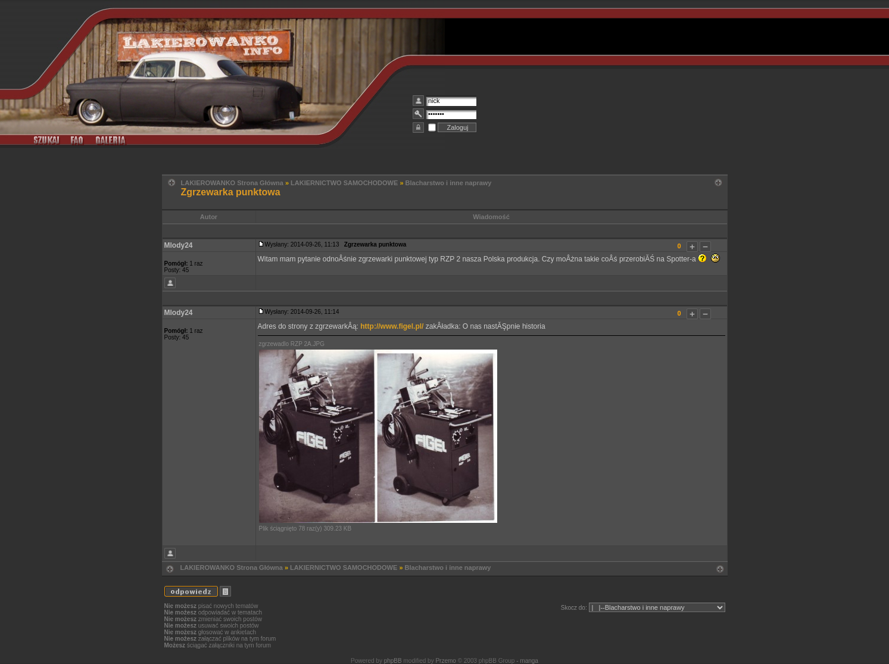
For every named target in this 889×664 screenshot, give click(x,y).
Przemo (445, 660)
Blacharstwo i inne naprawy (448, 182)
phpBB (393, 660)
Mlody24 (178, 245)
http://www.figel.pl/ (391, 326)
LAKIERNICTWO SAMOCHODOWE (344, 182)
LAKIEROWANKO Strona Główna (232, 182)
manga (529, 660)
